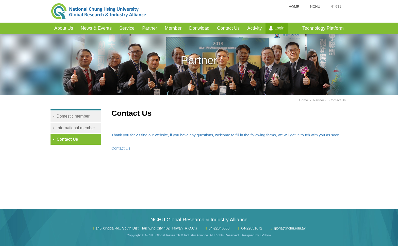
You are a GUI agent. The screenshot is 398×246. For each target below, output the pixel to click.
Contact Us (228, 28)
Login (279, 28)
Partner (149, 28)
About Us (63, 28)
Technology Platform (323, 28)
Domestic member (73, 116)
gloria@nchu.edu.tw (289, 228)
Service (127, 28)
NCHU (315, 7)
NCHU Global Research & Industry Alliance (99, 11)
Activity (254, 28)
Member (173, 28)
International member (76, 128)
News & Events (96, 28)
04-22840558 (219, 228)
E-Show (266, 235)
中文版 (336, 7)
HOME (294, 7)
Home (303, 100)
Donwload (199, 28)
